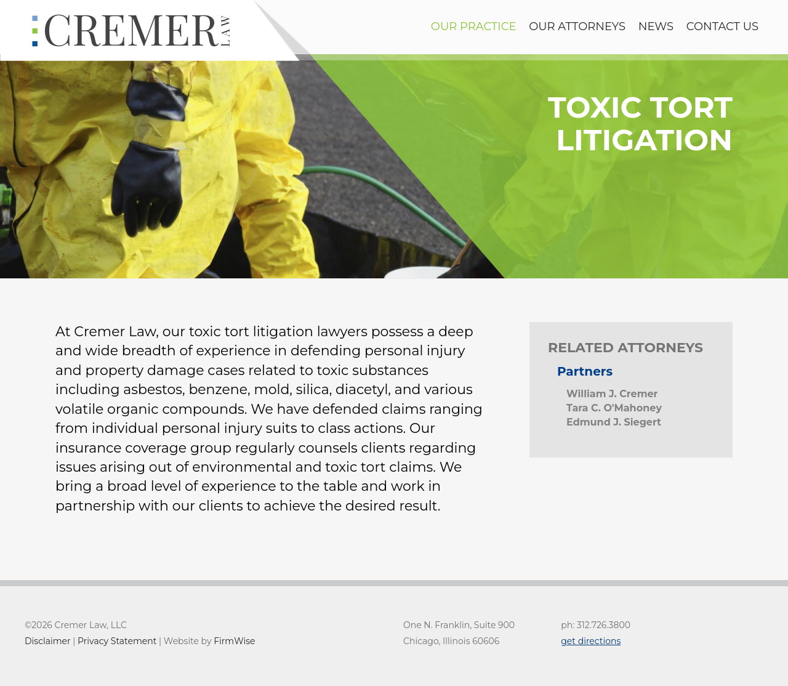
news (655, 26)
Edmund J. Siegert (613, 422)
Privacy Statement (117, 641)
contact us (722, 26)
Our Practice (474, 26)
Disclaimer (48, 641)
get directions (591, 641)
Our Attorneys (577, 26)
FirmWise (234, 641)
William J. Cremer (612, 394)
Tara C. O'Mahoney (614, 408)
